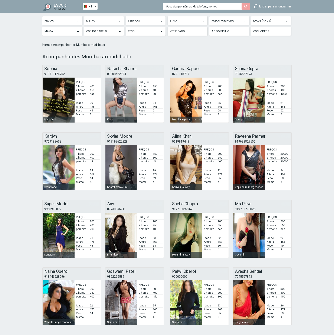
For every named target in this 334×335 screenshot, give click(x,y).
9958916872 (52, 209)
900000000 (179, 277)
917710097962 (182, 209)
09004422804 (116, 74)
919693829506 (245, 141)
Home (46, 44)
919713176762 (54, 74)
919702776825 (245, 209)
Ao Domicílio (220, 31)
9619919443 (180, 141)
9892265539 (115, 277)
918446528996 (54, 277)
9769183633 (52, 141)
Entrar (273, 6)
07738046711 (116, 209)
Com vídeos (261, 31)
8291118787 (180, 74)
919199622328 (117, 141)
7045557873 (243, 74)
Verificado (177, 31)
